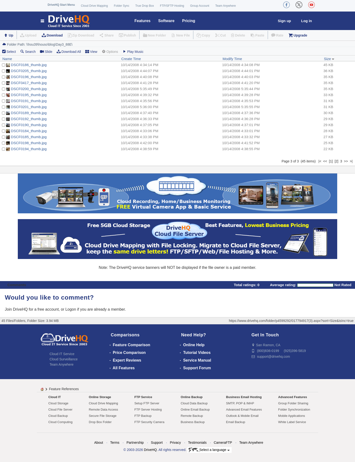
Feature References (64, 389)
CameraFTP (223, 442)
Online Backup (192, 397)
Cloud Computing (60, 422)
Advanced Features (292, 397)
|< (319, 161)
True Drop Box (144, 5)
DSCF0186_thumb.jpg (28, 65)
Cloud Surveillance (64, 359)
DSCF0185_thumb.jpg (28, 137)
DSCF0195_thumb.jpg (28, 95)
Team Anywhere (225, 5)
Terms (114, 442)
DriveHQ (150, 450)
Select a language (209, 450)
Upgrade (300, 35)
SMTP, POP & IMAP (240, 403)
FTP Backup (143, 416)
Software (166, 21)
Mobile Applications (291, 416)
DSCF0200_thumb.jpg (28, 89)
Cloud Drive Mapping (94, 5)
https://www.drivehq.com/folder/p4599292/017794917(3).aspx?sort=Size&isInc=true (291, 321)
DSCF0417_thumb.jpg (28, 83)
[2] (336, 161)
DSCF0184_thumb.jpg (28, 131)
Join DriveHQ (17, 309)
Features (142, 21)
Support (157, 442)
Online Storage (100, 397)
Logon (70, 309)
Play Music (133, 51)
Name (7, 59)
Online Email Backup (195, 409)
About (98, 442)
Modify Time (232, 59)
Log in (306, 21)
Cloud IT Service (62, 354)
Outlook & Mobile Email (242, 416)
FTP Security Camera (149, 422)
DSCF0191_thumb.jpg (28, 101)
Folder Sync (121, 5)
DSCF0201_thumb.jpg (28, 107)
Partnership (135, 442)
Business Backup (193, 422)
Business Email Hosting (244, 397)
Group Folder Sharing (293, 403)
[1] (331, 161)
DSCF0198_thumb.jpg (28, 143)
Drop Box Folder (100, 422)
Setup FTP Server (146, 403)
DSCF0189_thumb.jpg (28, 113)
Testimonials (197, 442)
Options (109, 51)
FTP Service (143, 397)
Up (11, 35)
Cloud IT (54, 397)
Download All (69, 51)
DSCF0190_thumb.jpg (28, 125)
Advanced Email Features (244, 409)
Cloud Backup (58, 416)
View (91, 51)
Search (28, 51)
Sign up (284, 21)
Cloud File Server (60, 409)
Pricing (188, 21)
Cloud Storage (58, 403)
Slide (46, 51)
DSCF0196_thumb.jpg (28, 77)
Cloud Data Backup (194, 403)
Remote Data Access (103, 409)
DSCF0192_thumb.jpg (28, 119)
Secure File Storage (102, 416)
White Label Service (292, 422)
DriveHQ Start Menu (61, 4)
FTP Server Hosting (148, 409)
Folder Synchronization (294, 409)
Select (11, 52)
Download (55, 35)
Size (329, 59)
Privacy (175, 442)
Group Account (199, 5)
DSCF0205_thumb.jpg (28, 71)
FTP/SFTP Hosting (172, 5)
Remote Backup (192, 416)
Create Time (131, 59)
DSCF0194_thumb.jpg (28, 149)
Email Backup (235, 422)
